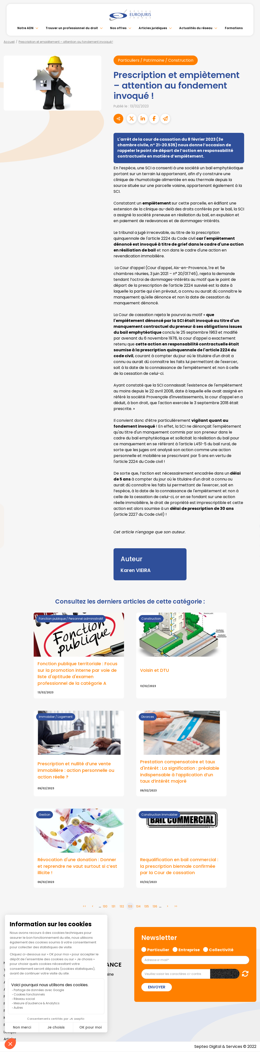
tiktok (250, 555)
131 (113, 907)
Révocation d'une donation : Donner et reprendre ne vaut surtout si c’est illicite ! (77, 866)
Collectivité (221, 950)
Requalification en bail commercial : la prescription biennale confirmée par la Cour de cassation (179, 866)
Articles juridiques (153, 28)
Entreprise (189, 950)
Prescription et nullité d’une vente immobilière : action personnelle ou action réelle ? (76, 770)
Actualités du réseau (195, 28)
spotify (250, 545)
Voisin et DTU (154, 670)
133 (130, 907)
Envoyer (156, 987)
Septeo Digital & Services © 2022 (225, 1047)
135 (146, 907)
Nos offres (118, 28)
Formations (234, 28)
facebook (250, 497)
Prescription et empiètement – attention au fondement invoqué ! (66, 42)
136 (155, 907)
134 (138, 907)
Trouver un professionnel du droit (72, 28)
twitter (250, 506)
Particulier (158, 950)
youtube (250, 526)
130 (105, 907)
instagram (250, 536)
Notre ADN (25, 28)
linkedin (250, 516)
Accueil (9, 42)
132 (122, 907)
